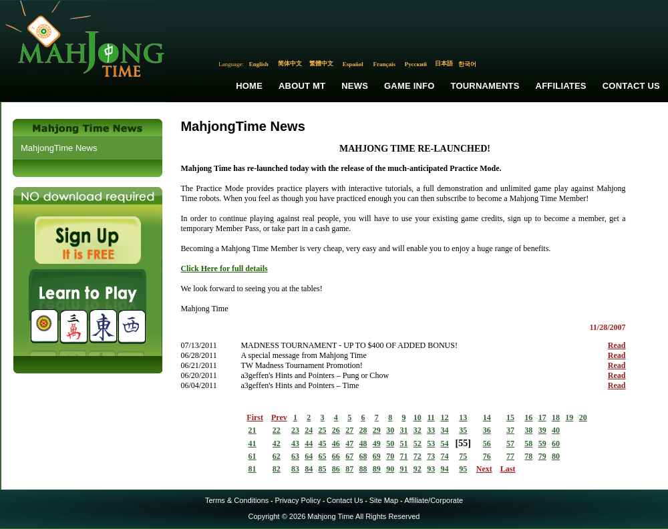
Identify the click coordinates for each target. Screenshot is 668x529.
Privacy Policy (297, 500)
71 (404, 456)
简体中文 (290, 63)
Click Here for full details (223, 268)
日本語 (444, 63)
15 (510, 417)
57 (510, 443)
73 (431, 456)
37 (510, 430)
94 (444, 469)
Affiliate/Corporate (433, 500)
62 (277, 456)
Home (249, 86)
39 (542, 430)
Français (384, 64)
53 (431, 443)
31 (404, 430)
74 (444, 456)
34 (444, 430)
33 (431, 430)
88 (363, 469)
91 (404, 469)
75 (463, 456)
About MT (302, 86)
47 (349, 443)
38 (528, 430)
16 (528, 417)
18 (556, 417)
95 (463, 469)
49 (377, 443)
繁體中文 (321, 63)
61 (252, 456)
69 (377, 456)
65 (323, 456)
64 (309, 456)
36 (487, 430)
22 (277, 430)
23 (295, 430)
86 (336, 469)
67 (349, 456)
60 (556, 443)
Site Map (383, 500)
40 (556, 430)
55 (463, 443)
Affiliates (561, 86)
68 (363, 456)
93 (431, 469)
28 (363, 430)
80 (556, 456)
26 (336, 430)
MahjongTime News (59, 148)
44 (309, 443)
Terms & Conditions (237, 500)
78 (528, 456)
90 (390, 469)
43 (295, 443)
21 (252, 430)
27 (349, 430)
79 (542, 456)
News (354, 86)
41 (252, 443)
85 (323, 469)
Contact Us (631, 86)
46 (336, 443)
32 (417, 430)
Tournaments (485, 86)
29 (377, 430)
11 (430, 417)
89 (377, 469)
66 (336, 456)
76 (487, 456)
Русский (416, 64)
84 (309, 469)
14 (487, 417)
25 (323, 430)
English (259, 64)
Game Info (409, 86)
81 (252, 469)
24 (309, 430)
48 (363, 443)
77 (510, 456)
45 (323, 443)
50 (390, 443)
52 (417, 443)
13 (463, 417)
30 (390, 430)
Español (353, 64)
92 (417, 469)
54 (444, 443)
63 (295, 456)
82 (277, 469)
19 (569, 417)
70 (390, 456)
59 (542, 443)
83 (295, 469)
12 (444, 417)
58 (528, 443)
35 (463, 430)
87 (349, 469)
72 (417, 456)
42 (277, 443)
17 (542, 417)
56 (487, 443)
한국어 (467, 64)
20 (583, 417)
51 (404, 443)
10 (417, 417)
